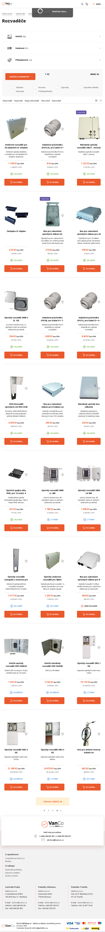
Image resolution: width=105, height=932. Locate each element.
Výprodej (65, 87)
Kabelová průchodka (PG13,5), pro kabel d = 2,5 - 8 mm (52, 147)
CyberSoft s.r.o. (42, 928)
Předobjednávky (45, 91)
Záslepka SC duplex (16, 231)
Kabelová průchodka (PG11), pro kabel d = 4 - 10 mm (88, 320)
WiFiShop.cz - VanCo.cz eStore (12, 4)
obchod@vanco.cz (55, 840)
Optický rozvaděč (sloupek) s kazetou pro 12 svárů (16, 579)
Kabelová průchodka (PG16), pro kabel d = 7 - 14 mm (52, 320)
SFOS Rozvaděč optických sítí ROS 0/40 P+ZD (16, 407)
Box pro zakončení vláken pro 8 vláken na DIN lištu (52, 407)
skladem (19, 87)
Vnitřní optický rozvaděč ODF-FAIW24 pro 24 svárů (16, 666)
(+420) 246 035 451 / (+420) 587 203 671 (55, 836)
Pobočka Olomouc (47, 887)
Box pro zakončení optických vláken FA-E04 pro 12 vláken (52, 234)
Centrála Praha (12, 887)
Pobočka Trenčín (79, 887)
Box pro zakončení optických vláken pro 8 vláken (89, 579)
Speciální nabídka (91, 87)
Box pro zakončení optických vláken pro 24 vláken (88, 234)
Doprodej (20, 91)
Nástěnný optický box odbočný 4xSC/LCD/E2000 (89, 407)
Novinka (42, 87)
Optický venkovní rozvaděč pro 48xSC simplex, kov (52, 579)
